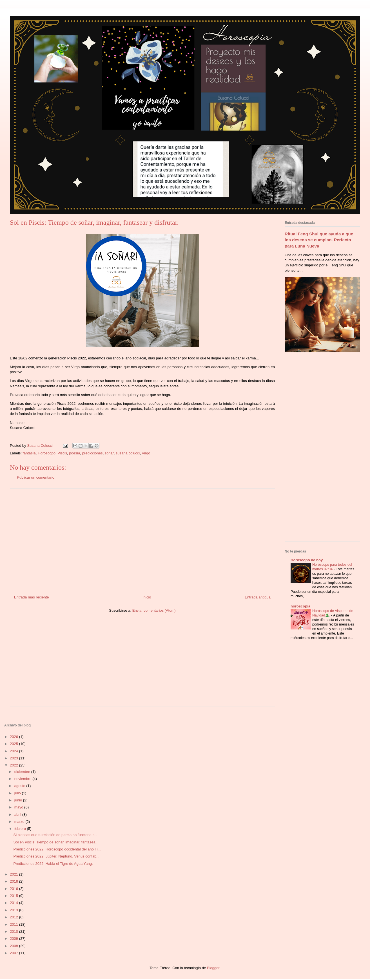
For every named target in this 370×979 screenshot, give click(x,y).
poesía (74, 453)
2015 (14, 896)
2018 (14, 881)
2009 (14, 938)
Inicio (146, 597)
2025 (14, 744)
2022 (14, 765)
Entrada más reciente (31, 597)
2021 (14, 874)
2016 (14, 889)
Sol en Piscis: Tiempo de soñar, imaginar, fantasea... (55, 842)
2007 (14, 953)
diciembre (22, 772)
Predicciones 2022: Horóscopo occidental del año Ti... (57, 849)
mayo (19, 807)
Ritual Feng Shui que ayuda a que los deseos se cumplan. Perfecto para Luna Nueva (319, 239)
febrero (20, 828)
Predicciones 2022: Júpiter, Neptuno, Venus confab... (56, 856)
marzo (20, 821)
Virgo (146, 453)
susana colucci (128, 453)
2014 (14, 903)
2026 (14, 737)
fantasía (29, 453)
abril (18, 814)
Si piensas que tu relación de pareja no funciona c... (55, 835)
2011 (14, 924)
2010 (14, 931)
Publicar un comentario (35, 477)
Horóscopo (46, 453)
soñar (109, 453)
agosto (20, 786)
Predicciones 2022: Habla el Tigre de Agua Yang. (53, 863)
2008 (14, 946)
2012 (14, 917)
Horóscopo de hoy (307, 560)
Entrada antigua (258, 597)
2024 (14, 751)
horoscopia (300, 606)
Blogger (213, 968)
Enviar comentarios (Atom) (154, 610)
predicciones (92, 453)
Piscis (62, 453)
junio (18, 800)
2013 (14, 910)
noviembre (23, 779)
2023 (14, 758)
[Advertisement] (142, 539)
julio (18, 793)
